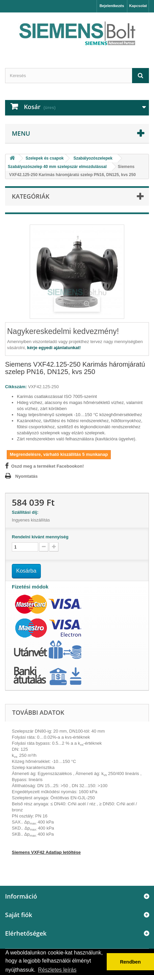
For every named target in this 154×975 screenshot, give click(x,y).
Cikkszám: (16, 386)
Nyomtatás (26, 476)
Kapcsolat (138, 6)
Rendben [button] (130, 962)
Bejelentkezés (112, 6)
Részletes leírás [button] (57, 970)
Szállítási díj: (26, 512)
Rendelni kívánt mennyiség (40, 536)
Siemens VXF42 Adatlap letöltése (46, 852)
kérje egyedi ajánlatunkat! (54, 347)
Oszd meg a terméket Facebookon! (47, 466)
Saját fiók (18, 915)
